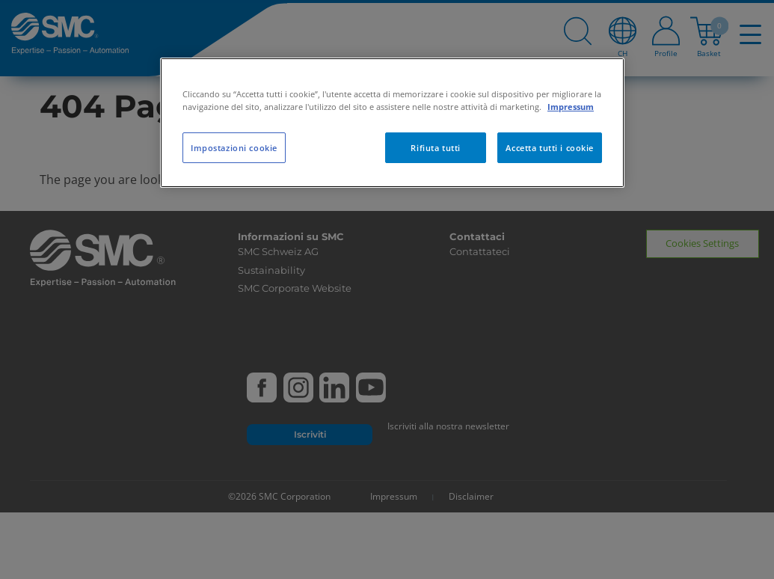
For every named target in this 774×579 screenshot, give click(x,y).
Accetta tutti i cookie (550, 147)
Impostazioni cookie (234, 147)
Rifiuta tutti (435, 147)
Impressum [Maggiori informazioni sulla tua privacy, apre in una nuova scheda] (570, 106)
